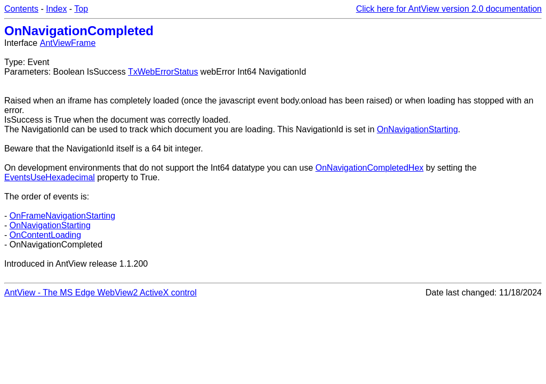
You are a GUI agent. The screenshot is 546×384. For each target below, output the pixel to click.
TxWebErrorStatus (163, 71)
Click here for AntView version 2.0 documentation (449, 8)
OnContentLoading (45, 234)
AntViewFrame (68, 42)
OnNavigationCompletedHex (370, 167)
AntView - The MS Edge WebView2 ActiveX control (100, 292)
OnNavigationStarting (417, 129)
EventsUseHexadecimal (49, 177)
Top (81, 8)
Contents (21, 8)
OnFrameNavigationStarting (62, 215)
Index (56, 8)
